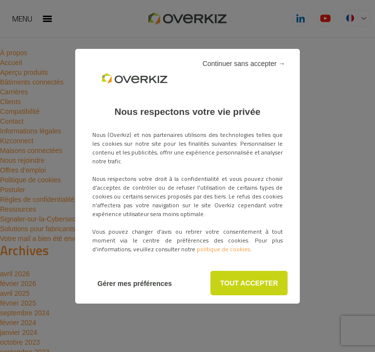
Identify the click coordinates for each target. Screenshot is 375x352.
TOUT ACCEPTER (249, 283)
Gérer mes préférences (135, 283)
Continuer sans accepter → (244, 63)
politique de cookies (223, 249)
